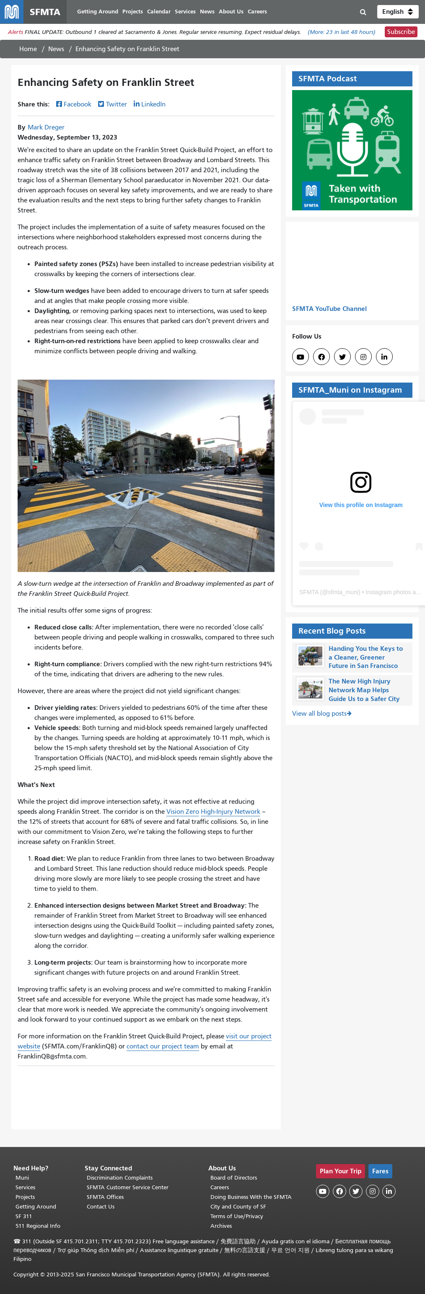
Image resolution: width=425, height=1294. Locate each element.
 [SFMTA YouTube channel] (300, 357)
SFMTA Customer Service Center (127, 1187)
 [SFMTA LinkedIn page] (384, 357)
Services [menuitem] (185, 11)
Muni (22, 1177)
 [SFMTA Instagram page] (363, 357)
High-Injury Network (230, 811)
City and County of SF (238, 1206)
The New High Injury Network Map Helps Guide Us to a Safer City (364, 690)
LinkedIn (153, 104)
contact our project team (163, 1046)
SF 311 (24, 1216)
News (56, 49)
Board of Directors (233, 1177)
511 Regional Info (38, 1225)
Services (25, 1187)
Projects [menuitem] (132, 11)
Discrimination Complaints (120, 1177)
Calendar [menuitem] (159, 11)
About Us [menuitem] (231, 11)
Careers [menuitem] (257, 11)
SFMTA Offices (105, 1197)
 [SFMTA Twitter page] (342, 357)
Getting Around (36, 1206)
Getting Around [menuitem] (97, 11)
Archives (221, 1225)
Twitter (116, 104)
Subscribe (401, 32)
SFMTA (309, 592)
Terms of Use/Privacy (236, 1216)
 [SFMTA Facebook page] (321, 357)
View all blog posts (319, 713)
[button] (398, 11)
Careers (219, 1187)
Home (28, 49)
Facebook (77, 104)
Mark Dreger (46, 127)
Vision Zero (182, 811)
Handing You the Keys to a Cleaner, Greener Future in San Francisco (366, 657)
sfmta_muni (343, 592)
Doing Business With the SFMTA (251, 1197)
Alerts (15, 32)
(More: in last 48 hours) (342, 32)
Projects (25, 1197)
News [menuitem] (207, 11)
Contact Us (100, 1206)
